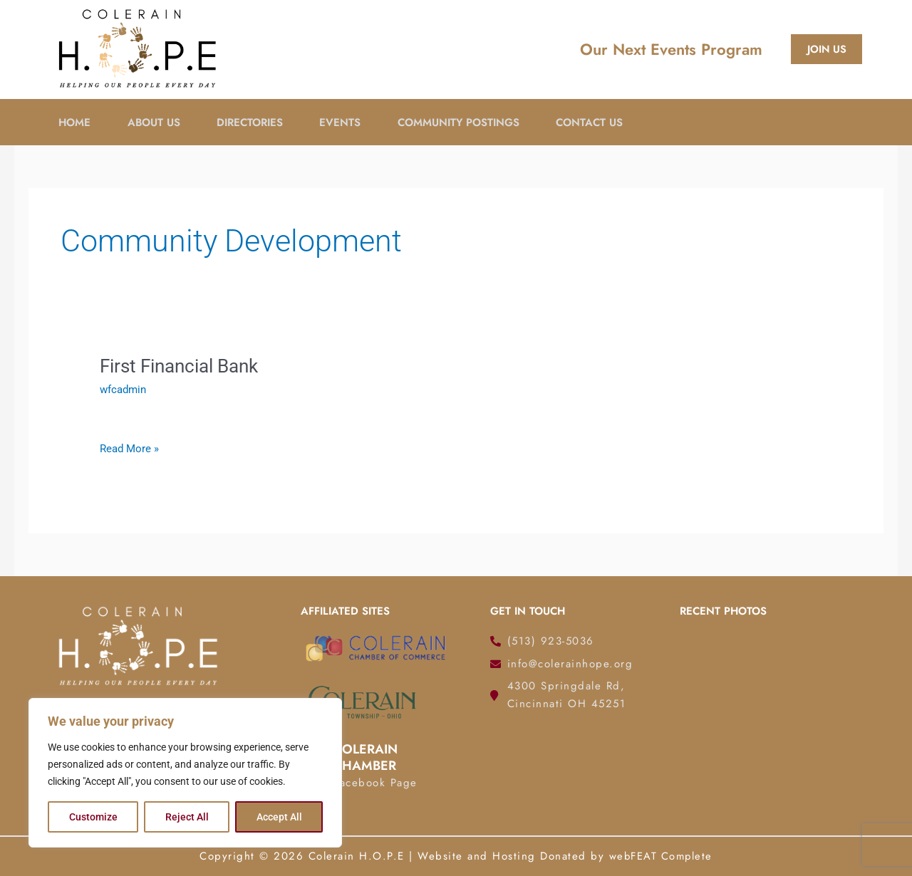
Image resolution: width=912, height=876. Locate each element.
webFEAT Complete (660, 856)
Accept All (279, 817)
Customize (93, 817)
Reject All (187, 817)
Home (73, 122)
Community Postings (467, 122)
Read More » (129, 448)
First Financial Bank (179, 366)
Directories (253, 122)
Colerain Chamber (365, 757)
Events (346, 122)
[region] (185, 773)
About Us (154, 122)
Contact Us (600, 122)
